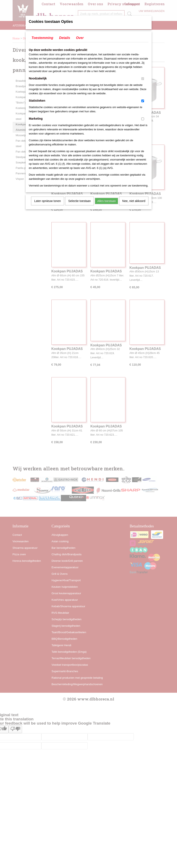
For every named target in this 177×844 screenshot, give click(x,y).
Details (64, 38)
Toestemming (42, 38)
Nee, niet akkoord (133, 201)
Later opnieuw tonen (47, 201)
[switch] (142, 78)
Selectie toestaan (79, 201)
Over (80, 38)
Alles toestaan (106, 201)
